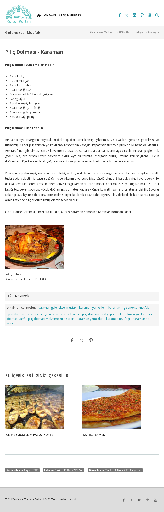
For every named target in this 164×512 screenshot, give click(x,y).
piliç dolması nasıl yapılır (98, 314)
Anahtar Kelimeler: (21, 307)
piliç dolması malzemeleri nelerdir (51, 319)
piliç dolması (16, 314)
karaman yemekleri (92, 307)
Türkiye (138, 32)
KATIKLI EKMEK (94, 435)
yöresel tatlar (70, 314)
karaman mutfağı (118, 319)
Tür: (10, 295)
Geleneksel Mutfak (101, 32)
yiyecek (33, 314)
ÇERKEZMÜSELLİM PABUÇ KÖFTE (29, 435)
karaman (114, 307)
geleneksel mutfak (136, 307)
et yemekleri (49, 314)
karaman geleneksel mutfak (57, 307)
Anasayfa (153, 32)
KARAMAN (123, 32)
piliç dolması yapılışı (131, 314)
